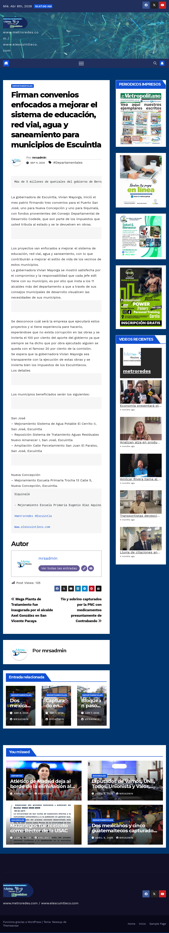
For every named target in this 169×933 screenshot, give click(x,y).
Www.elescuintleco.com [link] (32, 527)
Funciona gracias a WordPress (22, 921)
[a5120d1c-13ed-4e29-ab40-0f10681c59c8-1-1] (141, 180)
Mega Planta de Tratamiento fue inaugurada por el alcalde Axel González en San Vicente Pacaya (32, 610)
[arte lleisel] (141, 236)
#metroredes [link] (23, 516)
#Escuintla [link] (43, 516)
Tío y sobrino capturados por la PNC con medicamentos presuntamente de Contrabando (81, 610)
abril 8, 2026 (23, 793)
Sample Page (157, 923)
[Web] (84, 568)
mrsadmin (39, 157)
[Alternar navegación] (81, 63)
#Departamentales (67, 162)
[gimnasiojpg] (141, 297)
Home (131, 923)
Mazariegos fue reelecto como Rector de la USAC (39, 828)
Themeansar (11, 925)
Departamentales (22, 86)
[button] (155, 63)
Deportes (16, 776)
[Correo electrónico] (91, 568)
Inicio (142, 923)
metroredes (137, 371)
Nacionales (99, 776)
